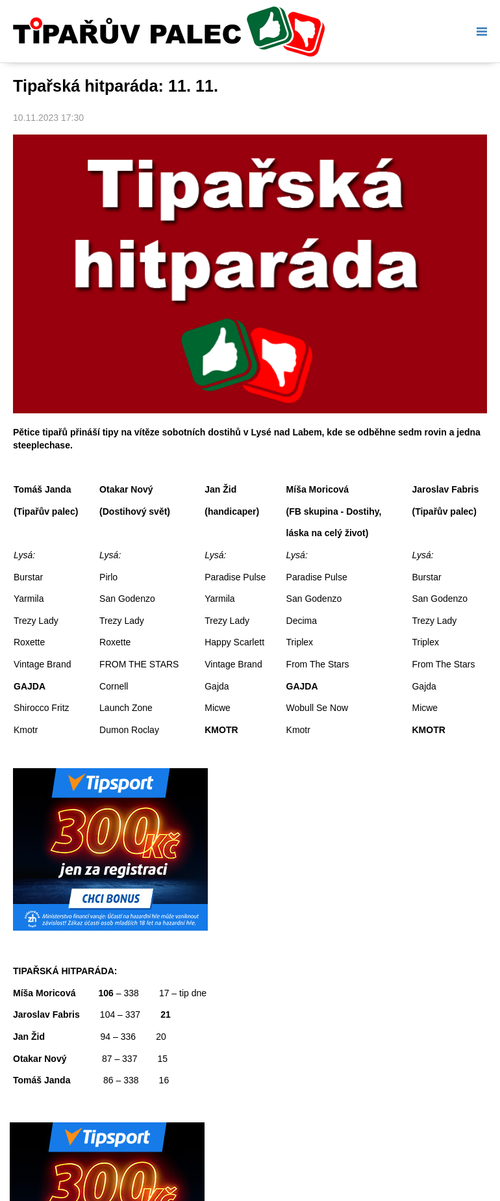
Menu (479, 31)
